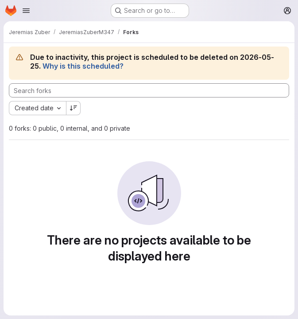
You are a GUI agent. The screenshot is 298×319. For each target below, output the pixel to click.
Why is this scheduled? (83, 66)
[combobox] (37, 108)
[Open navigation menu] (26, 11)
